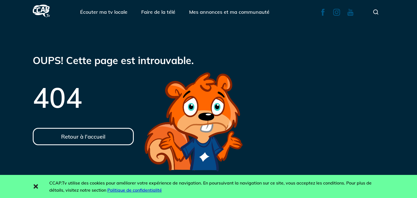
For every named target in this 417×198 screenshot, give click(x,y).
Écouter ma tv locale (103, 12)
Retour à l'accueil (83, 136)
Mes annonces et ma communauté (229, 12)
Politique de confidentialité (134, 190)
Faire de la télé (158, 12)
